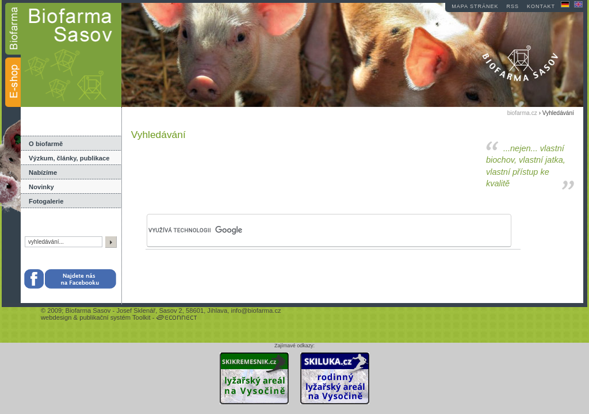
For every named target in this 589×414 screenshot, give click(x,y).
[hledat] (306, 230)
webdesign (56, 317)
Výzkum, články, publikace (69, 158)
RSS (513, 6)
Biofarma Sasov (87, 310)
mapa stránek (475, 6)
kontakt (541, 6)
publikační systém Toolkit (115, 317)
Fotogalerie (46, 201)
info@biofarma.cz (256, 310)
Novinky (41, 186)
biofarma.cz (522, 113)
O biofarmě (46, 143)
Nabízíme (43, 172)
